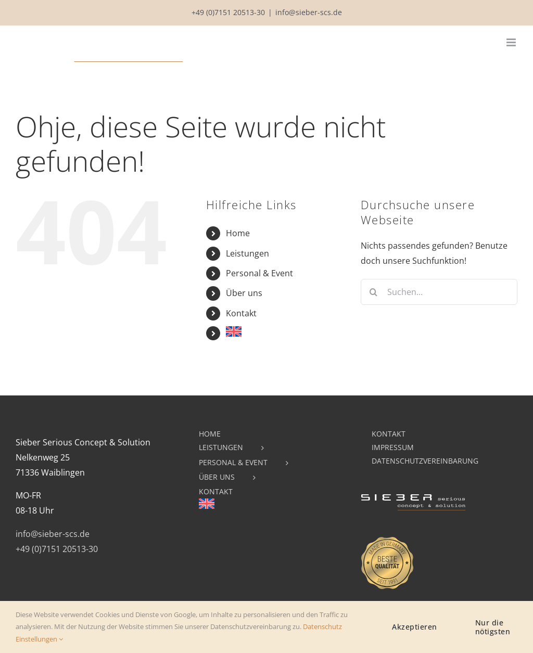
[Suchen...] (439, 292)
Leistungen (247, 253)
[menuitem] (285, 331)
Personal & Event (259, 273)
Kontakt (241, 313)
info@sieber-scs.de (308, 12)
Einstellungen (39, 639)
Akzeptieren (414, 627)
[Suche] (374, 292)
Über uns (244, 293)
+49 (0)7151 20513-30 (228, 12)
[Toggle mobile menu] (511, 42)
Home (238, 233)
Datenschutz (322, 626)
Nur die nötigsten (493, 627)
